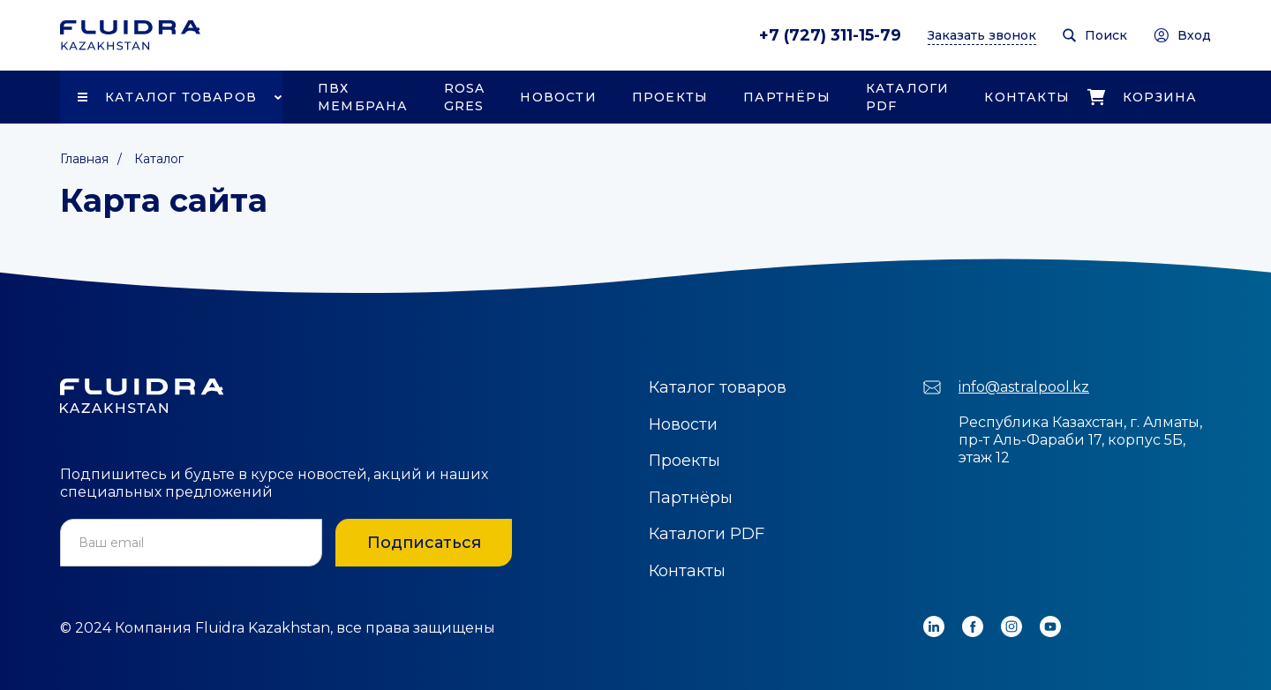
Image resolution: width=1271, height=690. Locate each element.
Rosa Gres (464, 97)
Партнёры (787, 97)
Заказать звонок (982, 35)
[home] (130, 35)
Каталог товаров (181, 97)
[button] (171, 97)
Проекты (670, 97)
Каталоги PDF (908, 97)
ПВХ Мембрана (363, 97)
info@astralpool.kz (1024, 387)
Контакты (1027, 97)
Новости (558, 97)
